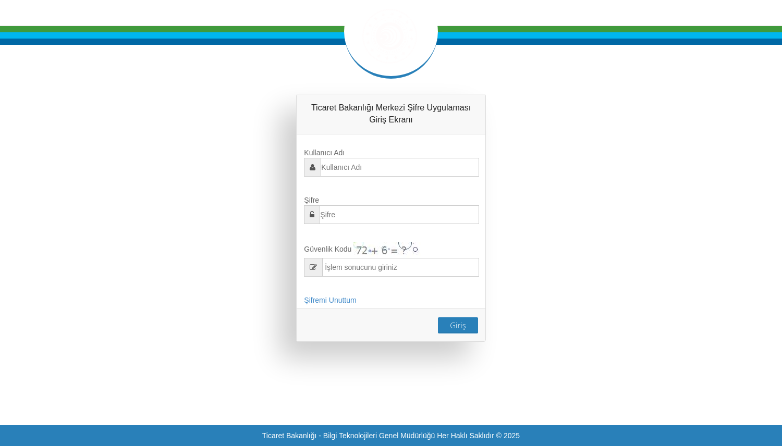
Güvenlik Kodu (327, 249)
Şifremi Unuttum (330, 300)
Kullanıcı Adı (324, 152)
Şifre (311, 200)
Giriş (458, 325)
